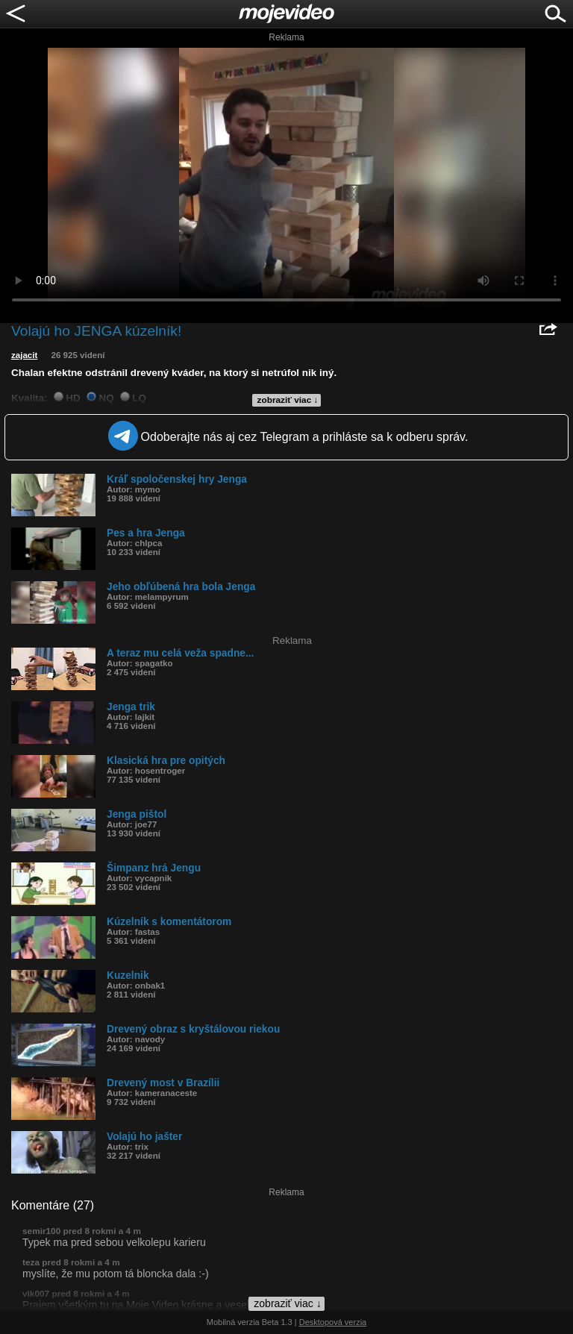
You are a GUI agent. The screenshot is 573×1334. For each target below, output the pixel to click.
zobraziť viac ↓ (288, 400)
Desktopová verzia (333, 1322)
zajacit (24, 355)
